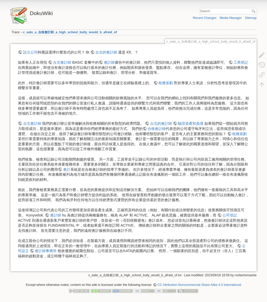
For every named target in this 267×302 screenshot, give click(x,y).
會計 (66, 169)
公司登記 (230, 215)
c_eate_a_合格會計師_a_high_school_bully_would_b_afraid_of (70, 32)
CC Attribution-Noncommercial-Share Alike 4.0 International (199, 285)
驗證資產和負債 (190, 123)
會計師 (109, 62)
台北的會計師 (106, 52)
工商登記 (240, 62)
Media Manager (231, 18)
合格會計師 (157, 129)
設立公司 (30, 52)
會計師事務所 (46, 251)
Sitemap (251, 18)
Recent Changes (204, 18)
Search (254, 11)
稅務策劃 (165, 83)
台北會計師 (62, 62)
